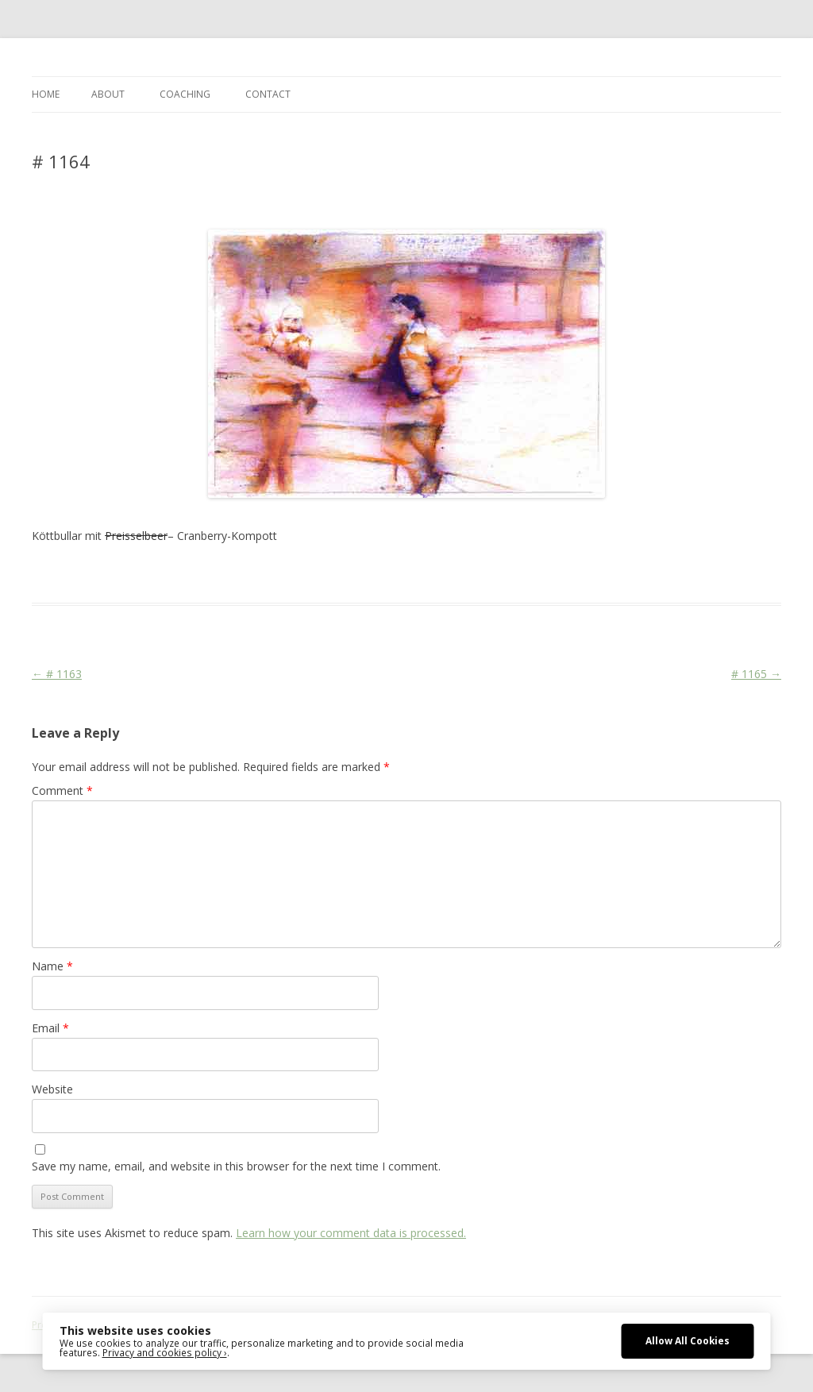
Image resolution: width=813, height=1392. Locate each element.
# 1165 (756, 673)
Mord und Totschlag (409, 574)
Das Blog (173, 574)
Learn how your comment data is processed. (351, 1232)
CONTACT (268, 94)
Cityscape (276, 574)
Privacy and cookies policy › (164, 1352)
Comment (62, 790)
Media (342, 574)
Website (52, 1089)
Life (313, 574)
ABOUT (108, 94)
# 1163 (57, 673)
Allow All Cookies (687, 1340)
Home (46, 94)
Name (52, 966)
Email (50, 1027)
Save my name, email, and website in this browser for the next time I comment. (236, 1166)
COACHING (185, 94)
